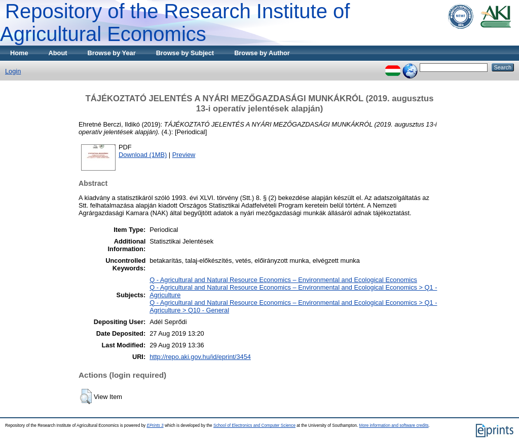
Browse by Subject (185, 53)
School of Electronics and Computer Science (254, 425)
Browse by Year (112, 53)
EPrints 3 (154, 425)
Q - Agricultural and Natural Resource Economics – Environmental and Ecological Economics (283, 280)
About (58, 53)
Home (19, 53)
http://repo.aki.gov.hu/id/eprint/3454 (200, 357)
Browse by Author (262, 53)
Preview (184, 154)
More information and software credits (394, 425)
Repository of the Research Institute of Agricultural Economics (175, 22)
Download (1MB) (143, 154)
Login (13, 71)
